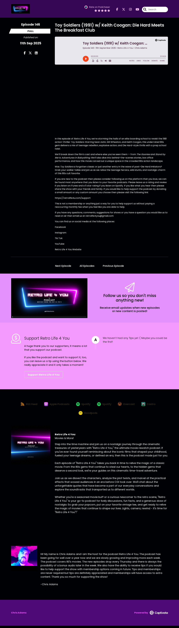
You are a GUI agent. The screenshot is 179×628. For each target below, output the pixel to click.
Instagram (60, 232)
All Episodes (87, 266)
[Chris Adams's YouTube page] (55, 593)
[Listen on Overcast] (127, 405)
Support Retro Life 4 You (44, 374)
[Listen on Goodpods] (88, 415)
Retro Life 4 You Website (68, 249)
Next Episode (63, 266)
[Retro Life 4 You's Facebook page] (117, 10)
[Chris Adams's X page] (45, 593)
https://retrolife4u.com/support (73, 198)
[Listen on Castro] (151, 405)
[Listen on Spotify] (83, 405)
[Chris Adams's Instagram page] (48, 593)
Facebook (60, 227)
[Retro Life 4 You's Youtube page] (135, 10)
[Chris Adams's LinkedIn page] (52, 593)
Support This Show (72, 525)
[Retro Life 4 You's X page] (122, 10)
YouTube (59, 243)
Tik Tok (59, 238)
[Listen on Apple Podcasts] (55, 405)
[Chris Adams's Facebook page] (42, 593)
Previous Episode (113, 266)
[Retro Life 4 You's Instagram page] (129, 10)
